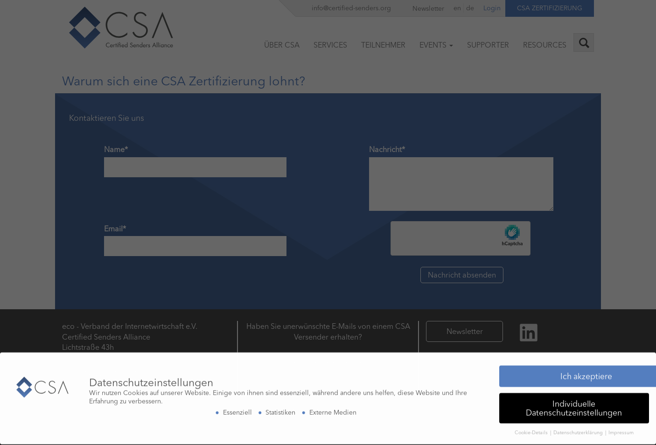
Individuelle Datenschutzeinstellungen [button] (574, 405)
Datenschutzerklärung (578, 430)
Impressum (621, 430)
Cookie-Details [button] (532, 430)
